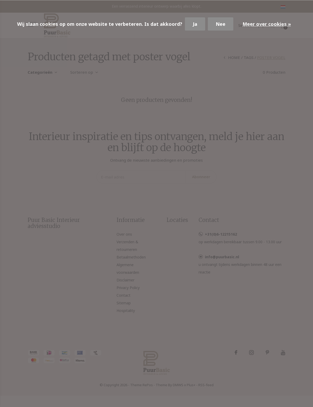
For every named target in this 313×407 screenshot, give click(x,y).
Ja (195, 24)
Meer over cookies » (267, 24)
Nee (220, 24)
